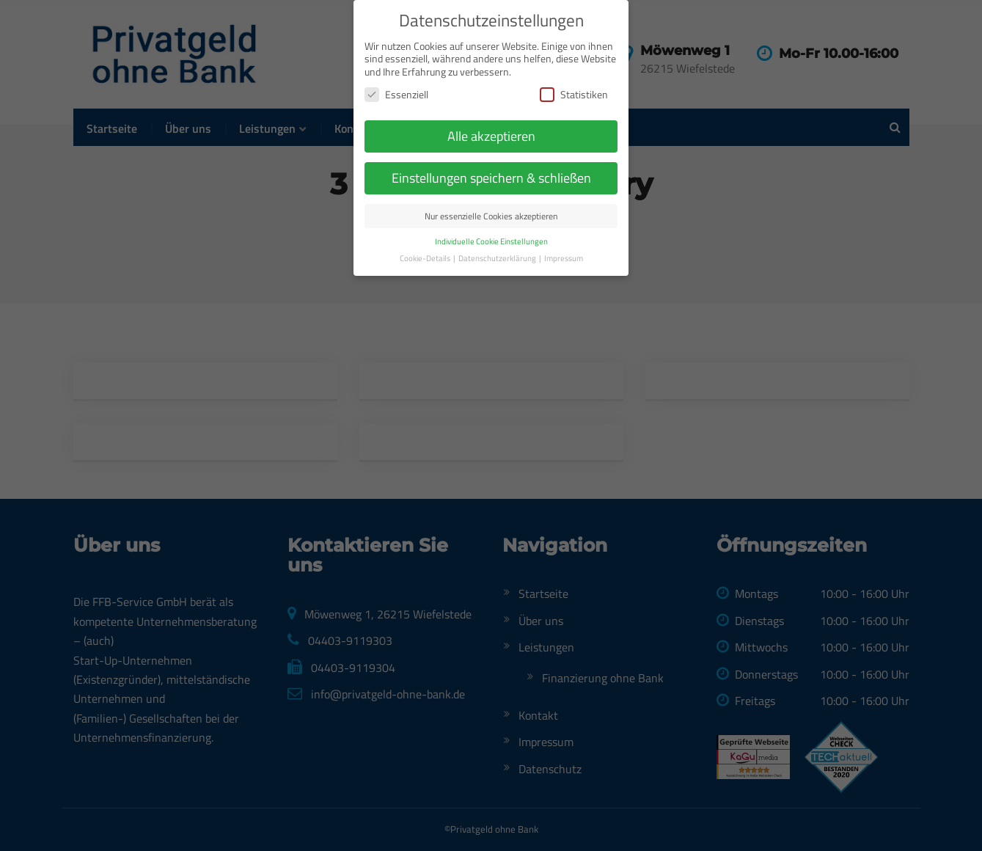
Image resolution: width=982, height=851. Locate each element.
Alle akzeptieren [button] (491, 115)
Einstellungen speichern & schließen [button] (491, 157)
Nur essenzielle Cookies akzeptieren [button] (491, 195)
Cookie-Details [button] (426, 238)
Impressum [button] (563, 238)
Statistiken (574, 74)
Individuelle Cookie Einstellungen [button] (491, 221)
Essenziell (396, 74)
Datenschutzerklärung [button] (498, 238)
